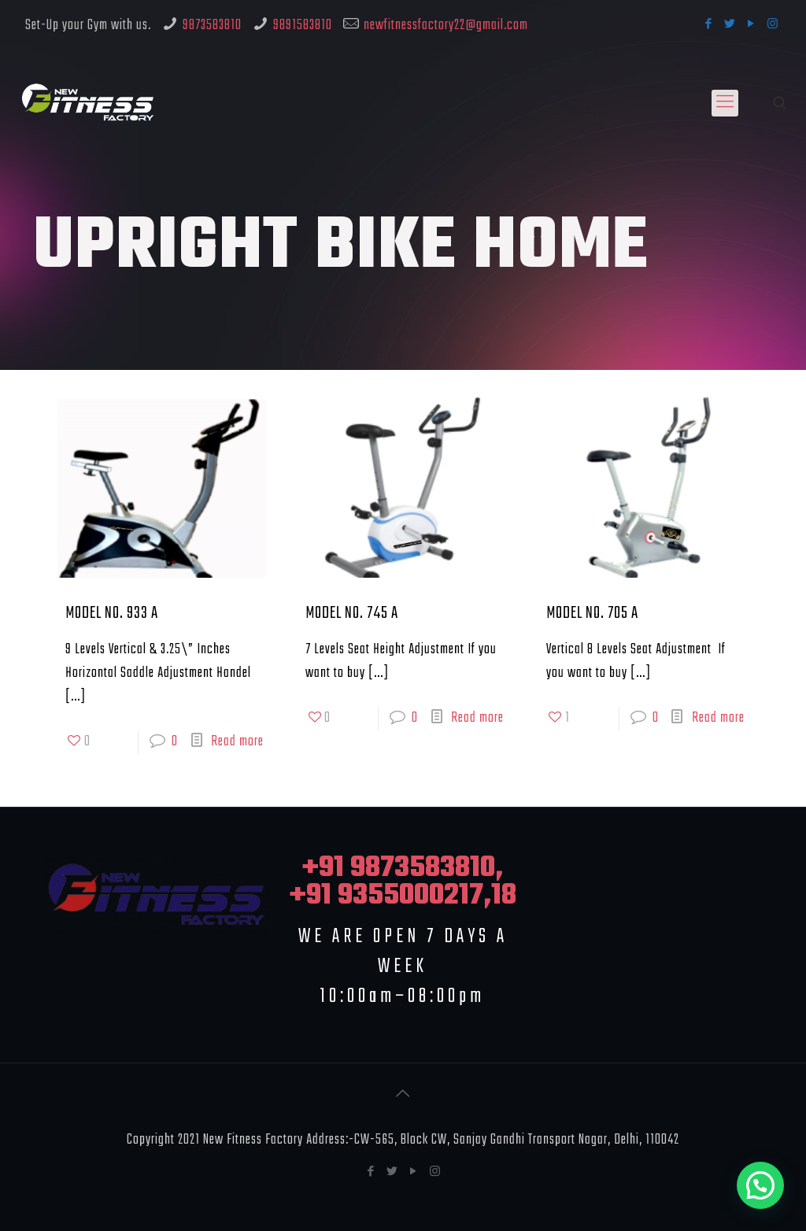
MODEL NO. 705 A (592, 613)
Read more (237, 741)
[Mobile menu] (725, 103)
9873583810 (212, 25)
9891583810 (302, 25)
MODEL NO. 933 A (111, 613)
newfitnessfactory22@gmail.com (446, 25)
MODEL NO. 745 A (351, 613)
